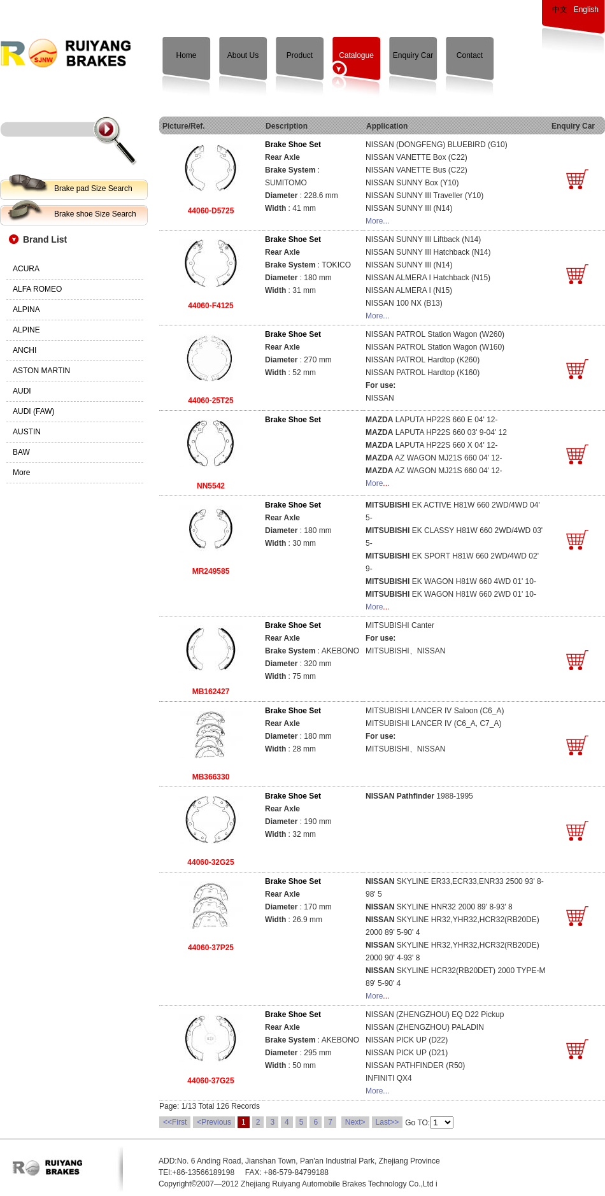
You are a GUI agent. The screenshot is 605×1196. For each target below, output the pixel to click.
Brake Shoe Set (293, 144)
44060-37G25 (210, 1080)
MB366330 (211, 776)
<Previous (214, 1122)
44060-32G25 (210, 862)
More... (377, 221)
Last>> (387, 1122)
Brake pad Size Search (93, 188)
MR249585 (211, 571)
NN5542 (211, 485)
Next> (355, 1122)
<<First (175, 1122)
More (374, 483)
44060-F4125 (210, 305)
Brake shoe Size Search (95, 214)
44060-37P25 (211, 947)
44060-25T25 (210, 400)
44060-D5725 (211, 210)
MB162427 (211, 691)
